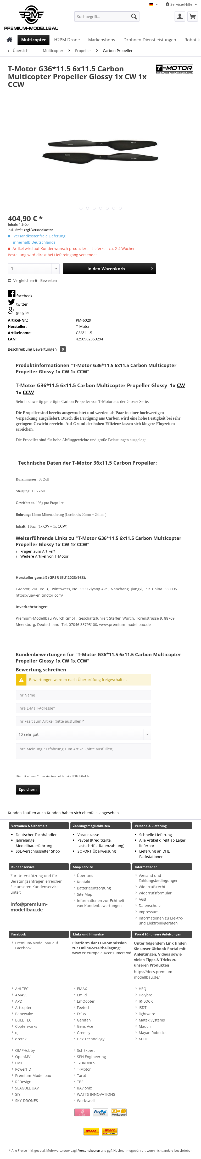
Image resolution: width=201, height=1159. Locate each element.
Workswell (86, 1100)
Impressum (149, 911)
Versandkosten (89, 1150)
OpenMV (22, 1056)
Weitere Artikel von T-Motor (42, 556)
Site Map (84, 894)
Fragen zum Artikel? (35, 551)
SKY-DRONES (26, 1100)
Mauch (145, 1026)
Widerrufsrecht (152, 886)
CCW (28, 392)
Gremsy (83, 1032)
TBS (80, 1081)
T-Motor (84, 1069)
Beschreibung (20, 349)
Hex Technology (90, 1038)
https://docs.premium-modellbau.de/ (154, 974)
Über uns (85, 875)
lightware (147, 1013)
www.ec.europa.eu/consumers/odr (102, 952)
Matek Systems (152, 1020)
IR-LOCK (146, 1001)
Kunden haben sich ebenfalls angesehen (83, 812)
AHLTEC (22, 988)
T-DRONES (86, 1062)
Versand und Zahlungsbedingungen (158, 878)
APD (18, 1001)
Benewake (24, 1013)
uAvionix (84, 1088)
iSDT (143, 1007)
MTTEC (145, 1038)
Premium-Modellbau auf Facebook (36, 945)
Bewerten (45, 280)
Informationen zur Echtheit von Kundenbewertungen (100, 903)
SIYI (18, 1094)
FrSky (81, 1013)
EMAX (82, 988)
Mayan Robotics (152, 1032)
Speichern (28, 789)
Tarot (81, 1075)
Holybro (145, 994)
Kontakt (83, 881)
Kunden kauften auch (27, 812)
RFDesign (23, 1081)
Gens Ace (85, 1026)
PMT (19, 1062)
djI (17, 1032)
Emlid (82, 994)
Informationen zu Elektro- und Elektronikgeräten (161, 921)
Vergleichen (21, 280)
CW (181, 385)
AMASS (21, 994)
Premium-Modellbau (33, 1075)
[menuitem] (107, 19)
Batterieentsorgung (94, 888)
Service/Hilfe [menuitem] (179, 4)
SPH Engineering (91, 1056)
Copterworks (26, 1026)
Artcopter (23, 1007)
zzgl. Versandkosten (38, 229)
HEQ (142, 988)
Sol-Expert (86, 1050)
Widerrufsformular (155, 892)
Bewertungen (49, 349)
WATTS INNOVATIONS (96, 1094)
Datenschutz (150, 905)
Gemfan (84, 1020)
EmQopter (86, 1001)
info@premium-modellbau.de (29, 906)
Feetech (84, 1007)
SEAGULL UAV (27, 1088)
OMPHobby (25, 1050)
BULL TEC (23, 1020)
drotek (20, 1038)
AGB (142, 899)
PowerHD (23, 1069)
